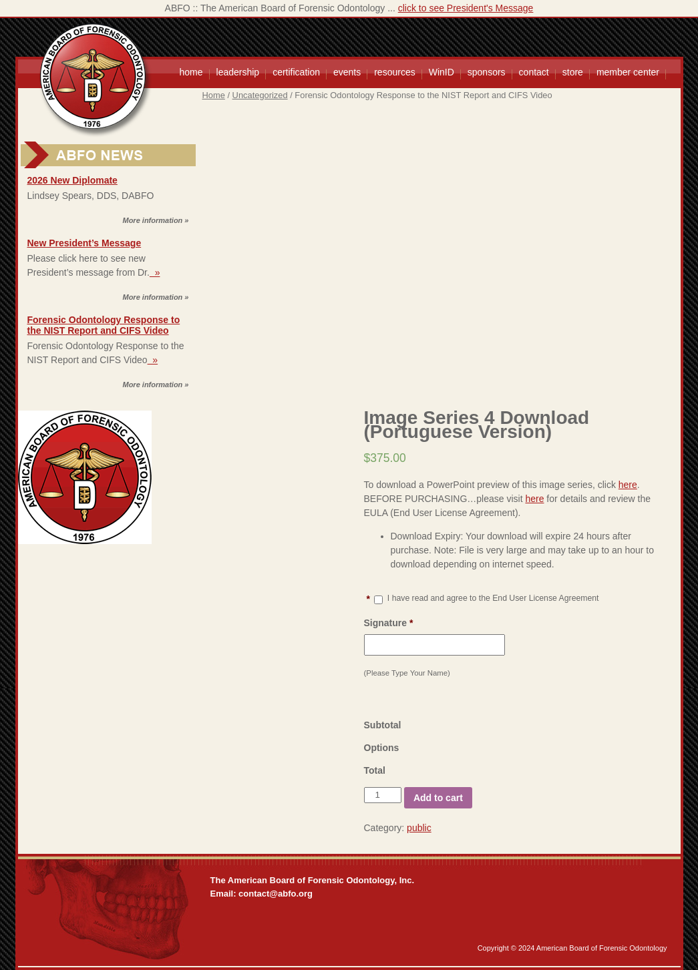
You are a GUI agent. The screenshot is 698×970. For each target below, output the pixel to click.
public (419, 827)
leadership (238, 72)
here (628, 484)
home (191, 72)
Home (213, 95)
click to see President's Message (466, 8)
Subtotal (382, 725)
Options (381, 747)
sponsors (487, 72)
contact (534, 72)
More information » (155, 220)
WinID (441, 72)
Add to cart (438, 797)
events (347, 72)
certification (296, 72)
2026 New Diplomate (72, 180)
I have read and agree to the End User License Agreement (493, 598)
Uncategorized (260, 95)
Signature (388, 623)
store (572, 72)
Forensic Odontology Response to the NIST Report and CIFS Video (103, 325)
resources (394, 72)
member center (627, 72)
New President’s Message (84, 243)
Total (374, 770)
